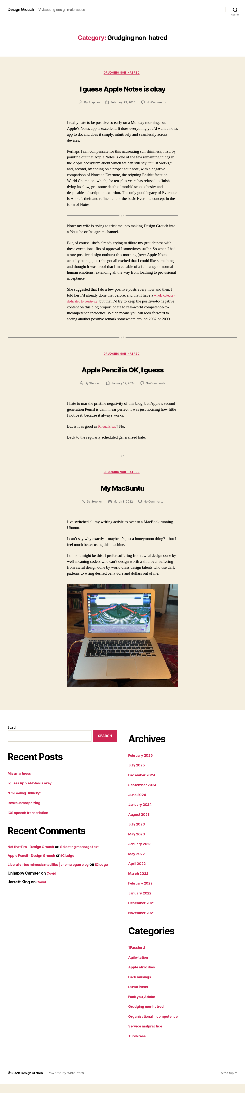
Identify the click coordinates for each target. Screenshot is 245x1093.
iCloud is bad (109, 434)
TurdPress (138, 1045)
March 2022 (139, 882)
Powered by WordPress (68, 1082)
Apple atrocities (143, 976)
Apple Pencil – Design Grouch (35, 864)
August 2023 (140, 823)
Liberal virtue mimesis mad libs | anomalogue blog (55, 873)
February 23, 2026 (123, 103)
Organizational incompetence (156, 1025)
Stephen (93, 103)
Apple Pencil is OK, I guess (122, 376)
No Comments (157, 103)
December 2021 (143, 912)
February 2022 (142, 892)
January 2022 (141, 902)
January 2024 (141, 813)
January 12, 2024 (123, 391)
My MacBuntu (122, 495)
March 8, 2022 (123, 511)
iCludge (76, 864)
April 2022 (138, 872)
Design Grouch (23, 9)
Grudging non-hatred (122, 73)
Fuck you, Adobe (144, 1005)
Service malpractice (147, 1035)
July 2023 (137, 833)
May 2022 (137, 862)
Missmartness (21, 782)
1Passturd (138, 956)
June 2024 (138, 803)
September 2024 (144, 794)
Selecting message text (89, 855)
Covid (52, 887)
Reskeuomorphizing (26, 811)
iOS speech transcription (31, 821)
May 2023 (137, 843)
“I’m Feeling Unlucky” (27, 802)
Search (12, 737)
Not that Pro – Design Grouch (34, 855)
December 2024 (143, 784)
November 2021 (143, 921)
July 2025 (137, 774)
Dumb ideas (139, 996)
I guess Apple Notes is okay (122, 88)
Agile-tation (139, 966)
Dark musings (141, 986)
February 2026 (142, 764)
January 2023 (141, 853)
